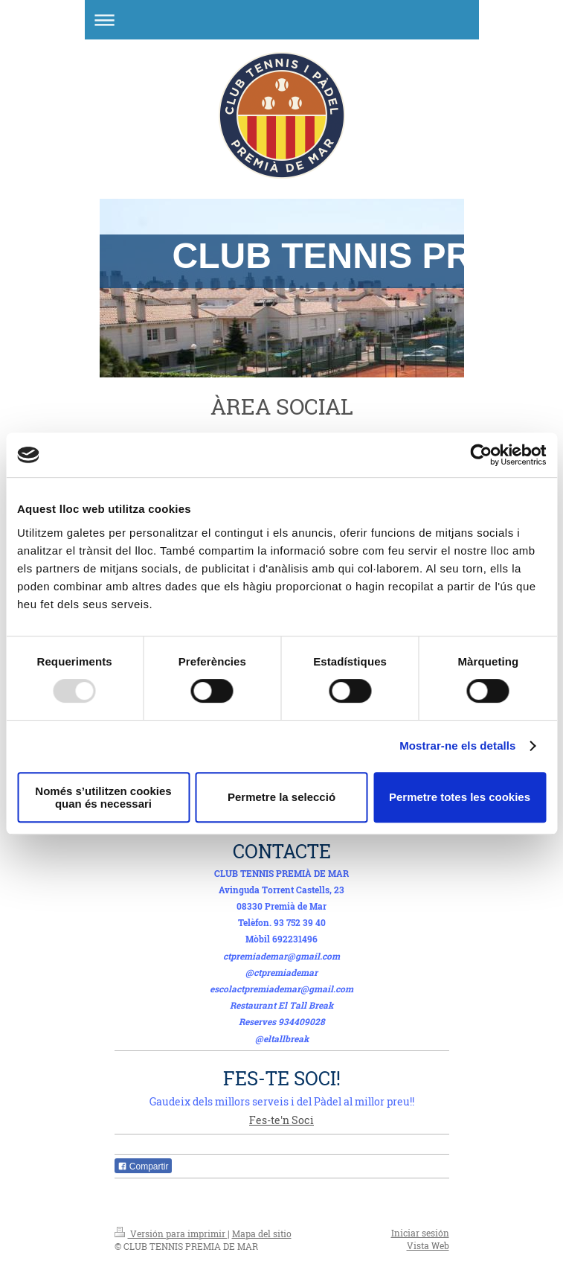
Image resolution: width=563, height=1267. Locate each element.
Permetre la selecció (281, 797)
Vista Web (428, 1245)
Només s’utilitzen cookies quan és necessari (103, 797)
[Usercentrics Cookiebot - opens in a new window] (481, 455)
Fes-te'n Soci (281, 1120)
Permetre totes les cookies (459, 797)
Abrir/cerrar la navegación (282, 20)
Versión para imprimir (171, 1233)
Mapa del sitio (262, 1233)
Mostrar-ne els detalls (457, 745)
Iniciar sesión (420, 1233)
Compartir (143, 1166)
